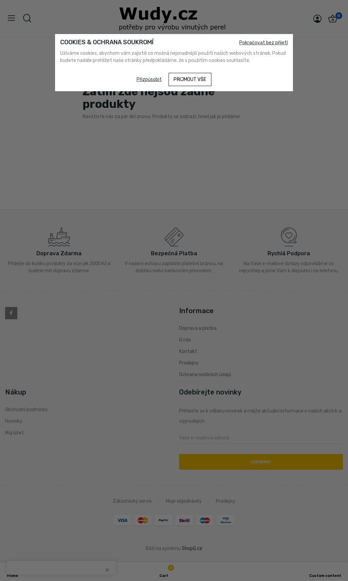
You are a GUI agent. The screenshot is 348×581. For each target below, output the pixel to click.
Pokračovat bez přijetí (263, 43)
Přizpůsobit (149, 79)
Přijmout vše (190, 79)
